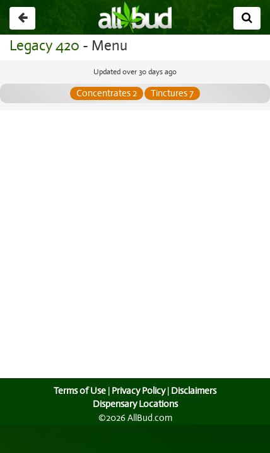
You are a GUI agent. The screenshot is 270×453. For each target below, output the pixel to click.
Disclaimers (195, 390)
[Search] (247, 18)
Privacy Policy (138, 390)
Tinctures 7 (172, 93)
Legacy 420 (43, 45)
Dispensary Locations (135, 404)
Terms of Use (78, 390)
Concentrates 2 (106, 93)
